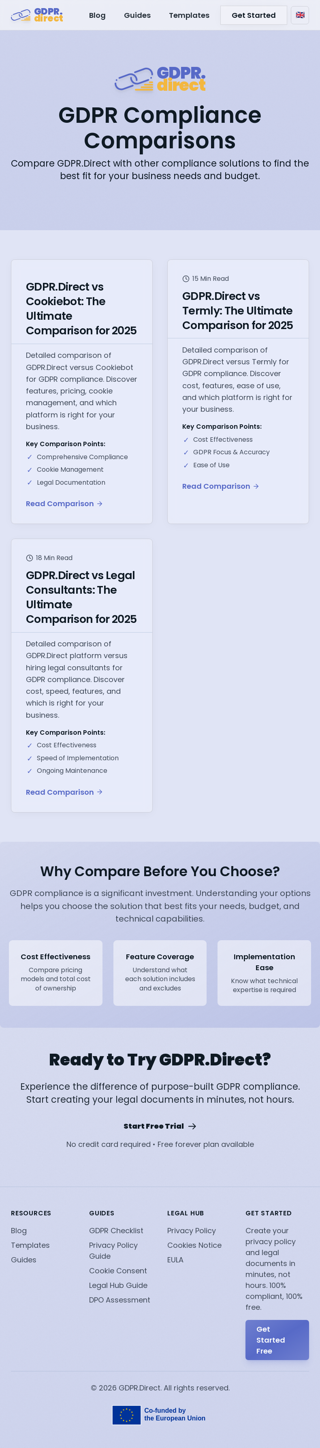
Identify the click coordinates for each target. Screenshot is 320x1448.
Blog (97, 15)
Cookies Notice (194, 1245)
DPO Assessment (119, 1300)
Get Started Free (270, 1340)
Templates (189, 15)
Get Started (254, 15)
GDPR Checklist (116, 1231)
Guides (137, 15)
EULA (175, 1260)
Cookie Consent (118, 1271)
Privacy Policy (191, 1231)
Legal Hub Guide (118, 1285)
